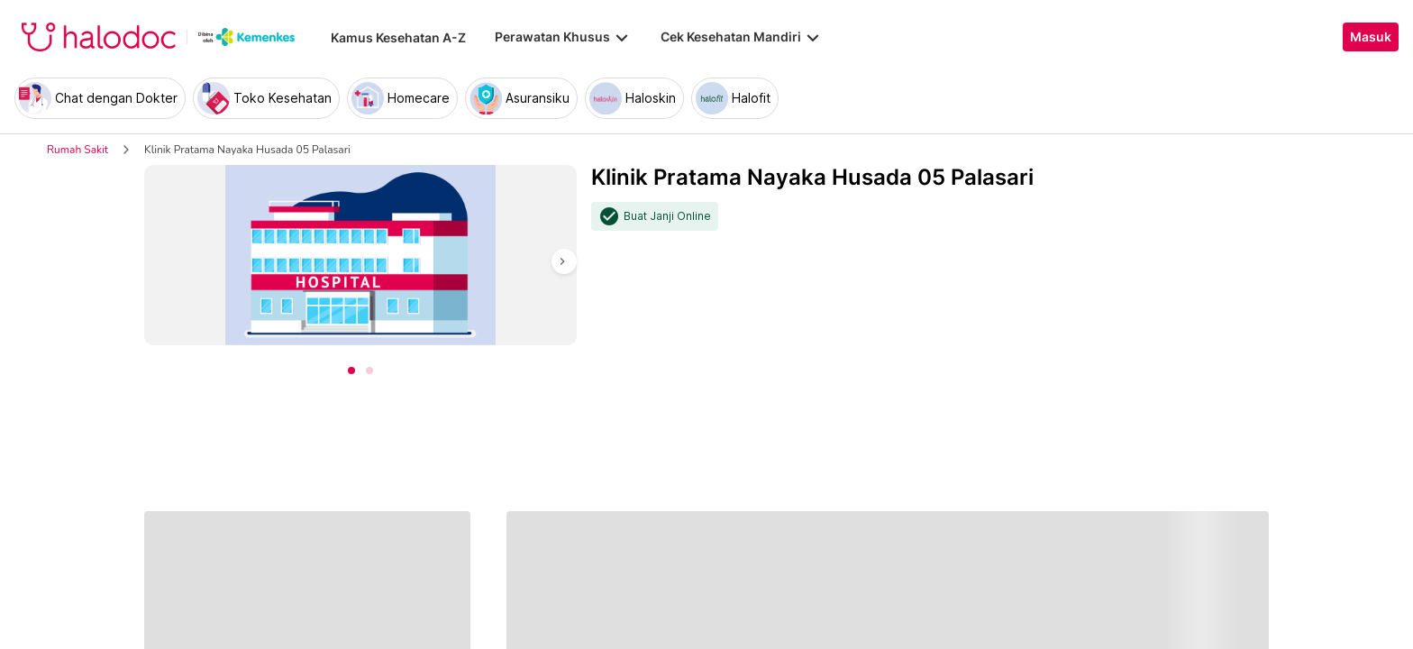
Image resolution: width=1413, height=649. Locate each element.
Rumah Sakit (77, 149)
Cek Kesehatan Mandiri (742, 37)
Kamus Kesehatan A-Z (398, 37)
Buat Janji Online (667, 216)
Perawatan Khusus (563, 37)
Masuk (1370, 37)
